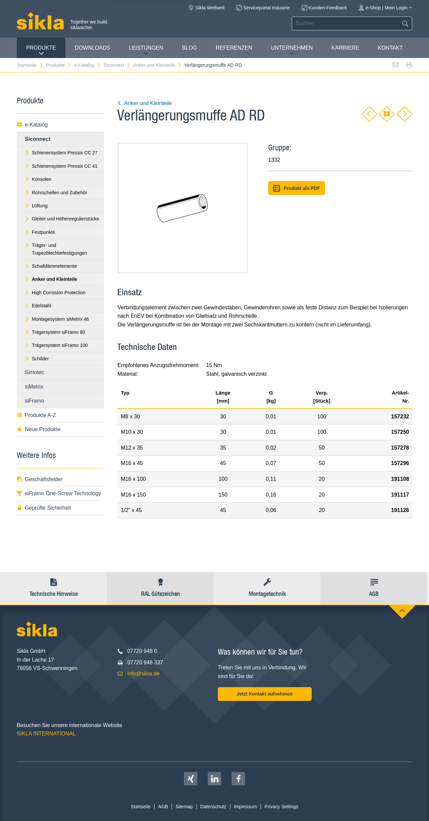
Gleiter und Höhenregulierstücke (62, 218)
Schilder (37, 358)
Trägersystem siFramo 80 (55, 332)
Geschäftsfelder (39, 479)
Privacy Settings (281, 806)
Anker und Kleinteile (157, 65)
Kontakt (390, 48)
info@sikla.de (143, 673)
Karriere (345, 48)
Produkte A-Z (36, 415)
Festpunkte (40, 232)
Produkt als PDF (296, 188)
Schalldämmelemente (51, 266)
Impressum (245, 806)
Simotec (34, 372)
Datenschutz (213, 806)
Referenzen (234, 48)
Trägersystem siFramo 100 (56, 345)
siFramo (34, 401)
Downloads (92, 48)
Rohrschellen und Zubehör (56, 192)
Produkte (41, 50)
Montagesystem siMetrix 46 (57, 319)
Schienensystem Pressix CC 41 (61, 166)
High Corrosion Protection (55, 292)
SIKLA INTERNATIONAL (46, 733)
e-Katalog (87, 65)
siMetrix (34, 387)
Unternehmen (292, 50)
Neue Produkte (39, 429)
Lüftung (36, 205)
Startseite (30, 65)
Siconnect (117, 65)
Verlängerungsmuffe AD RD (213, 65)
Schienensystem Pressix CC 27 (61, 152)
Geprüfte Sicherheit (44, 508)
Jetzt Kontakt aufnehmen (264, 694)
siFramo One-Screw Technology (59, 493)
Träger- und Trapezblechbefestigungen (56, 249)
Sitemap (184, 806)
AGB (163, 806)
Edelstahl (38, 305)
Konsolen (38, 179)
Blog (189, 48)
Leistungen (146, 50)
